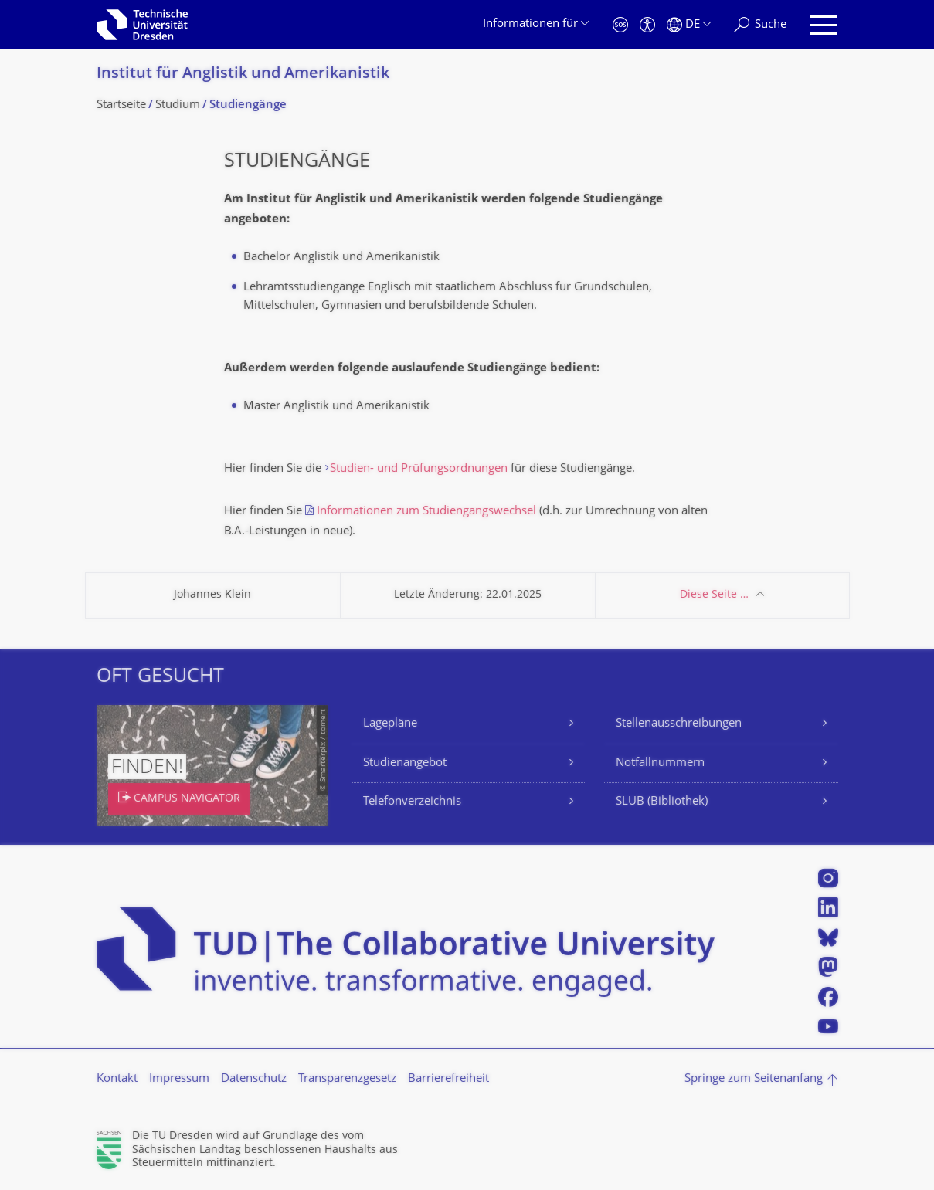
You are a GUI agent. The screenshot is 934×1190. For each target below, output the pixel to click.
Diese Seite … (714, 595)
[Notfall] (620, 25)
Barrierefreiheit (448, 1079)
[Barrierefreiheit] (647, 25)
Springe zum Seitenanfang (753, 1079)
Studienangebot (405, 763)
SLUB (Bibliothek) (662, 802)
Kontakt (117, 1079)
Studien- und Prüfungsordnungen (419, 469)
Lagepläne (390, 724)
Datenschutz (254, 1079)
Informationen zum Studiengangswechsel (426, 511)
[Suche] (760, 25)
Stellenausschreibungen (679, 724)
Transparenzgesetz (347, 1079)
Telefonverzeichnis (412, 802)
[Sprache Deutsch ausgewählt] (689, 25)
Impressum (179, 1079)
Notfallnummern (660, 763)
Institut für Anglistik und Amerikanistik (243, 74)
